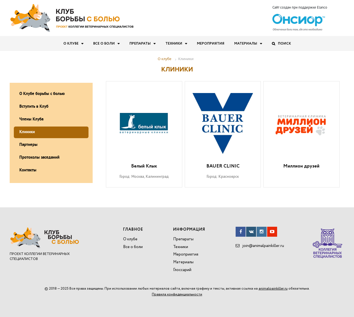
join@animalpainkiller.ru (263, 246)
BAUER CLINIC (223, 166)
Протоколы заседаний (39, 157)
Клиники (27, 132)
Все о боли (104, 43)
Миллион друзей (301, 166)
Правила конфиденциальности (177, 294)
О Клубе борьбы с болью (42, 94)
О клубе (71, 43)
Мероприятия (210, 43)
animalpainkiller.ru (273, 288)
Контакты (28, 170)
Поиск (284, 43)
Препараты (140, 43)
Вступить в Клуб (33, 106)
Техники (173, 43)
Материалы (245, 43)
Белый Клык (144, 166)
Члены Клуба (31, 119)
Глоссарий (182, 270)
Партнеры (28, 145)
